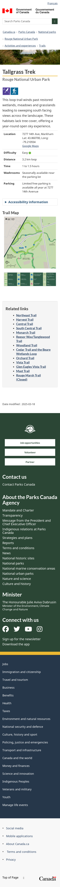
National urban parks (18, 573)
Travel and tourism (15, 680)
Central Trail (24, 324)
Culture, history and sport (19, 734)
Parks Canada (26, 32)
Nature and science (16, 578)
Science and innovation (18, 774)
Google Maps (30, 146)
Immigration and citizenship (21, 672)
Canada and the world (17, 758)
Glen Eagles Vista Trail (31, 367)
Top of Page (13, 877)
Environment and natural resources (26, 719)
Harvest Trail (24, 319)
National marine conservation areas (28, 568)
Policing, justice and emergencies (25, 742)
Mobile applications (19, 836)
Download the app (16, 644)
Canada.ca (9, 32)
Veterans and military (17, 789)
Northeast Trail (26, 315)
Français (53, 3)
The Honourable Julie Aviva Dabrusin (29, 605)
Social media (14, 828)
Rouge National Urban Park (21, 39)
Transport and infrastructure (21, 750)
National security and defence (22, 727)
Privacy (11, 859)
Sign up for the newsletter (21, 639)
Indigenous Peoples (15, 781)
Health (6, 703)
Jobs (5, 664)
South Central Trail (29, 328)
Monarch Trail (25, 332)
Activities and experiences (20, 45)
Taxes (6, 711)
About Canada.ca (17, 844)
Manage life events (15, 805)
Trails (42, 45)
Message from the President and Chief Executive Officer (26, 522)
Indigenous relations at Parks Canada (24, 531)
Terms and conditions (18, 548)
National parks (47, 32)
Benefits (8, 695)
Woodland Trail (26, 345)
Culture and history (16, 584)
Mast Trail (23, 371)
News (6, 553)
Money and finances (16, 766)
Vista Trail (23, 362)
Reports (8, 543)
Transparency (12, 515)
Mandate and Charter (18, 510)
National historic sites (18, 558)
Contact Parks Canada (18, 484)
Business (8, 687)
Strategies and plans (17, 538)
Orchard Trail (25, 358)
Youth (6, 797)
